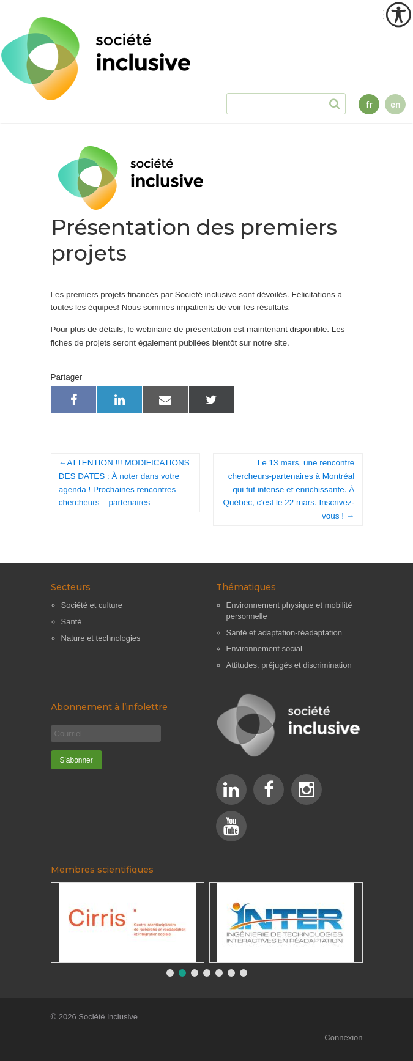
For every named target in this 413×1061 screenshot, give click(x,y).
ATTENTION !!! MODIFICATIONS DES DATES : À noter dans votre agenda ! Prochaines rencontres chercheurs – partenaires (124, 482)
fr (369, 104)
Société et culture (91, 605)
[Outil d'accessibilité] (398, 14)
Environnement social (264, 648)
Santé (71, 621)
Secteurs (71, 587)
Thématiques (246, 587)
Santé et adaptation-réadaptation (284, 632)
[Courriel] (106, 733)
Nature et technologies (101, 638)
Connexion (343, 1037)
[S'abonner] (76, 759)
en (395, 104)
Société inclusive (108, 1016)
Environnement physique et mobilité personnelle (289, 611)
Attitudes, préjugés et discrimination (289, 665)
